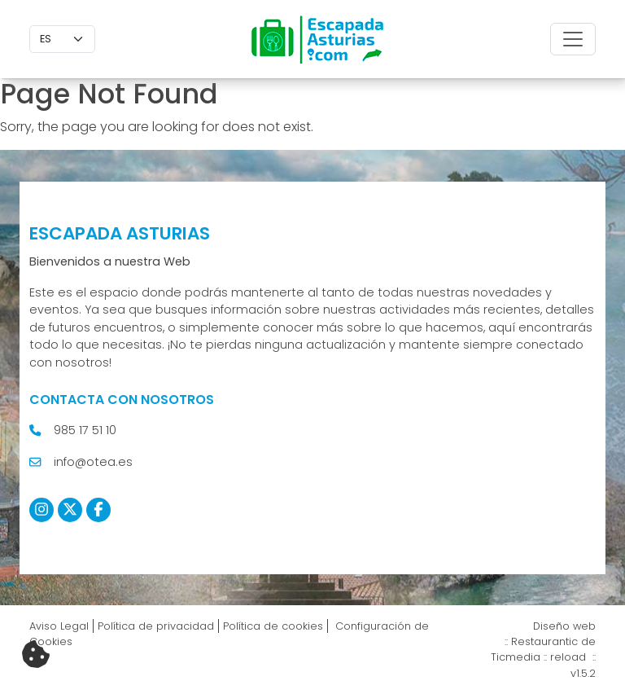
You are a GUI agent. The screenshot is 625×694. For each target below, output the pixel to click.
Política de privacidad (156, 626)
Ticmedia (515, 657)
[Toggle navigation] (573, 39)
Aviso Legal (59, 626)
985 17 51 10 (85, 430)
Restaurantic (544, 641)
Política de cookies (273, 626)
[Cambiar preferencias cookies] (35, 655)
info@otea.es (93, 462)
